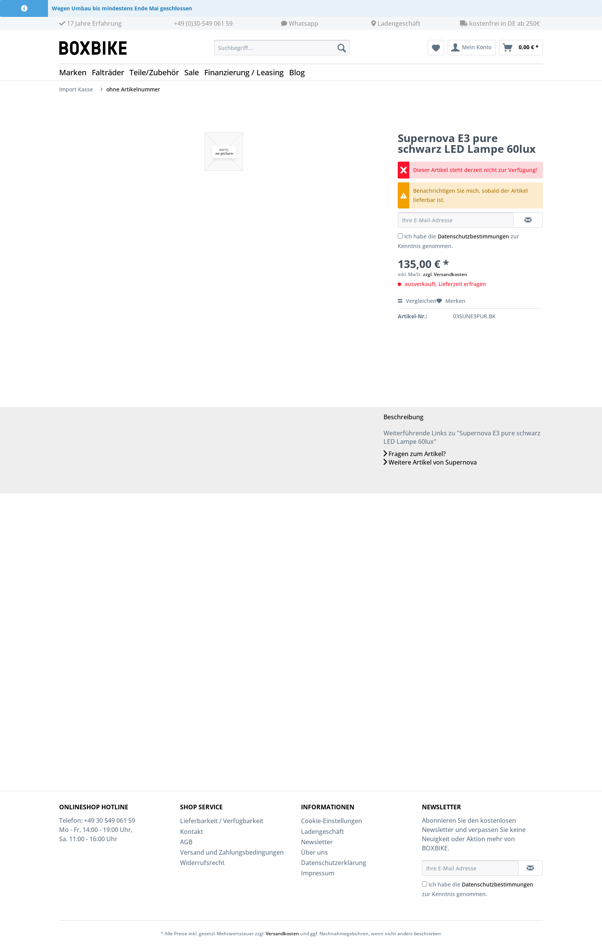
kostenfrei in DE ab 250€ (500, 23)
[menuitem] (282, 51)
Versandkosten (282, 933)
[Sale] (194, 72)
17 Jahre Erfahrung (90, 23)
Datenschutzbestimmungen (473, 236)
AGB (186, 842)
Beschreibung (403, 417)
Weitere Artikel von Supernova (430, 462)
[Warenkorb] (521, 47)
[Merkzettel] (436, 47)
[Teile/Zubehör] (156, 72)
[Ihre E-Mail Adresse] (470, 868)
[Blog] (299, 72)
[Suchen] (342, 47)
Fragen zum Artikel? (415, 454)
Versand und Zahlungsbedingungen (232, 852)
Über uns (314, 852)
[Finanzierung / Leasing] (246, 72)
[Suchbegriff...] (282, 47)
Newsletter (317, 842)
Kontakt (191, 831)
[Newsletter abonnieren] (530, 868)
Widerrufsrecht (202, 862)
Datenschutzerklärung (333, 862)
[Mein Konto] (472, 47)
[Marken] (75, 72)
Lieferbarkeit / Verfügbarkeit (221, 821)
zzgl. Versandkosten (445, 274)
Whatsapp (303, 23)
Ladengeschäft (398, 23)
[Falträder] (110, 72)
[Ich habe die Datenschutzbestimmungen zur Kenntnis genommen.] (400, 235)
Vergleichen (417, 300)
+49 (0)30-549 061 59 (203, 23)
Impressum (317, 873)
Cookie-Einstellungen (331, 821)
